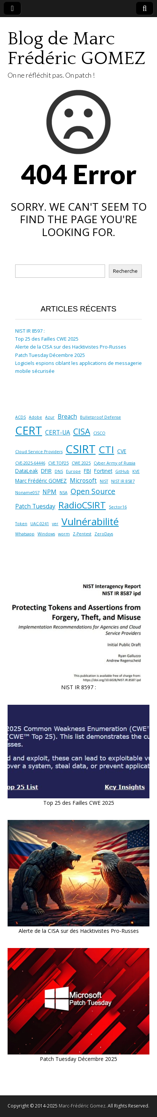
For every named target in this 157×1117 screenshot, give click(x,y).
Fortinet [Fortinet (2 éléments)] (103, 471)
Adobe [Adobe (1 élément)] (35, 417)
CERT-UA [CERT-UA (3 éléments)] (57, 432)
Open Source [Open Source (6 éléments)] (93, 491)
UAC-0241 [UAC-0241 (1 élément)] (39, 523)
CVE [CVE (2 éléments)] (121, 451)
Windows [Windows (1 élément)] (46, 534)
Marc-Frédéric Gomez (82, 1106)
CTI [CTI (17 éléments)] (106, 449)
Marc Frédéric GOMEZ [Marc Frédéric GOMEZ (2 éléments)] (41, 480)
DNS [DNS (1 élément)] (59, 471)
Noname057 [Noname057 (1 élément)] (27, 492)
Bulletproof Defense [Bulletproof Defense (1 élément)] (100, 417)
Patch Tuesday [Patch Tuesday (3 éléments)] (35, 506)
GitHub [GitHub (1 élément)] (122, 471)
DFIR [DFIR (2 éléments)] (46, 471)
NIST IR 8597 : (30, 331)
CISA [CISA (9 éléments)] (81, 431)
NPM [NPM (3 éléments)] (49, 492)
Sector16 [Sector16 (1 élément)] (118, 507)
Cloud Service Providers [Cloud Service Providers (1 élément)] (39, 451)
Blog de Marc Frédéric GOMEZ (76, 49)
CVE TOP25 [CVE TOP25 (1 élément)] (58, 463)
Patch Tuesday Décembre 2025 (50, 355)
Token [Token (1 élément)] (21, 523)
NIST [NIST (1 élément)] (104, 481)
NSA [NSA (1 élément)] (64, 492)
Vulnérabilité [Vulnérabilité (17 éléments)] (90, 521)
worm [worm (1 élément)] (64, 534)
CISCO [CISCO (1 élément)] (99, 433)
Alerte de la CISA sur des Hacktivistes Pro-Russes (70, 347)
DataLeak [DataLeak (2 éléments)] (26, 471)
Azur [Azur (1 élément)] (50, 417)
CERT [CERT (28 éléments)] (28, 430)
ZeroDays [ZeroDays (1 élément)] (103, 534)
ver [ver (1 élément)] (55, 523)
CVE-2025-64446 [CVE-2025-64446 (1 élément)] (30, 463)
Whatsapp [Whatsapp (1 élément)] (25, 534)
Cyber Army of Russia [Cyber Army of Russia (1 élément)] (114, 463)
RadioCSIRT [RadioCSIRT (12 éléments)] (82, 505)
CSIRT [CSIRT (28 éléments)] (81, 449)
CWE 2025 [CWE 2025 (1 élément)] (81, 463)
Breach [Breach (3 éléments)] (67, 416)
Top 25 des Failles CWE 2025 (46, 339)
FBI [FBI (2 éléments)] (87, 471)
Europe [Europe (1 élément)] (73, 471)
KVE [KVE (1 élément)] (136, 471)
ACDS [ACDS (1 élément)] (20, 417)
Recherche (125, 271)
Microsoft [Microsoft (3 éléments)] (83, 480)
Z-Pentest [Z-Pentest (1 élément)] (82, 534)
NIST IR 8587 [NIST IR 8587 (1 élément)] (123, 481)
